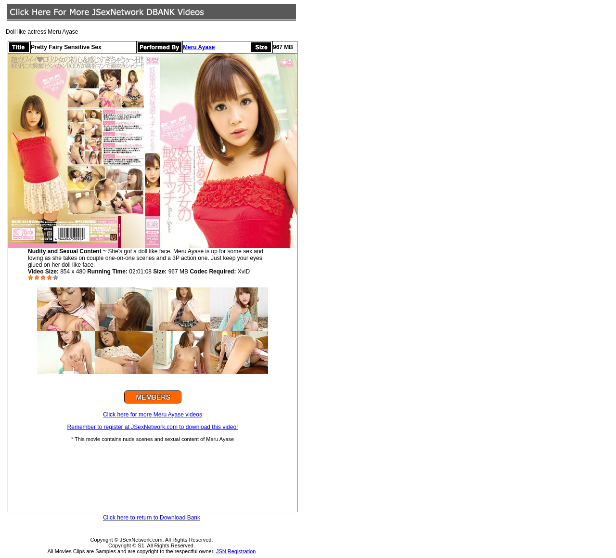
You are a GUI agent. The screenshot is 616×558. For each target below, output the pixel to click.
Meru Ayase (199, 47)
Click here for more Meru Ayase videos (152, 414)
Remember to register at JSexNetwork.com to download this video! (152, 427)
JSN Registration (236, 551)
